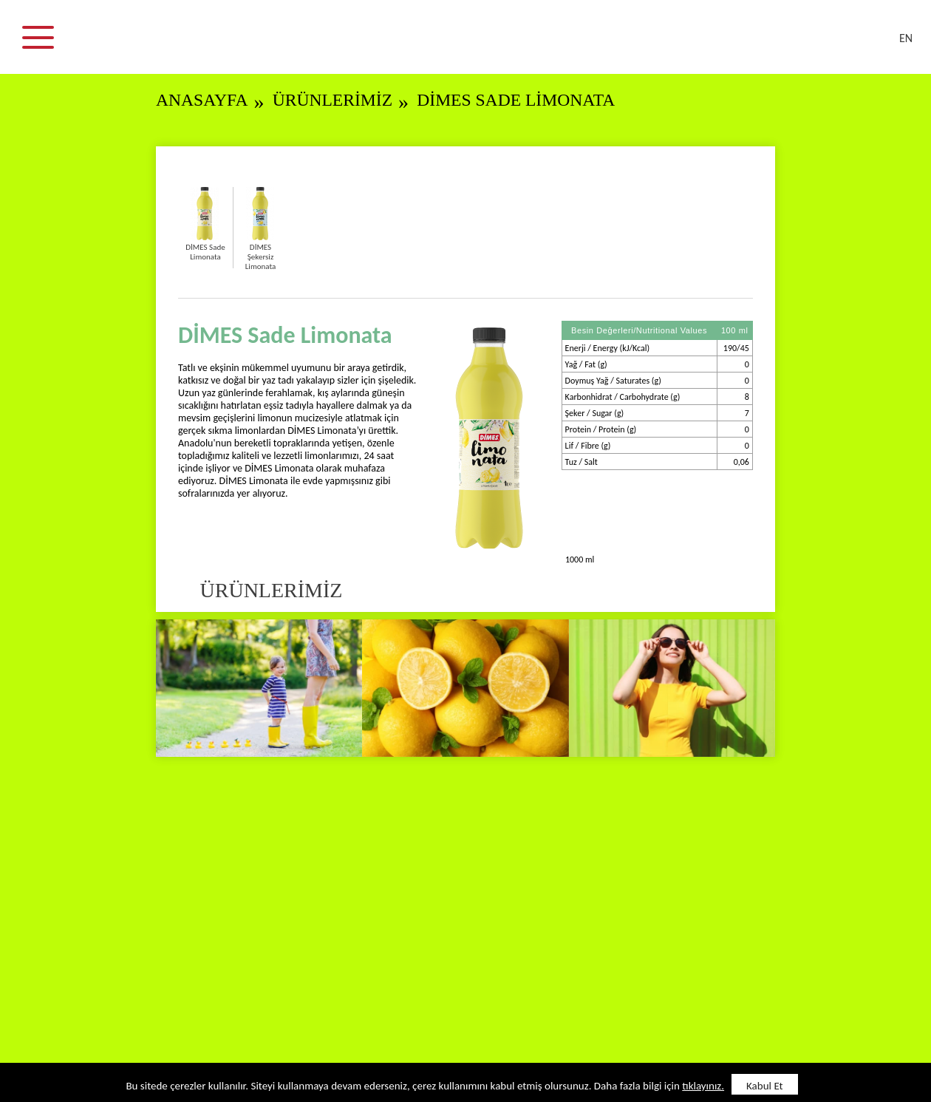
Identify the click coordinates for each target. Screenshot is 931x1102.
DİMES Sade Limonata (535, 100)
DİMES (474, 44)
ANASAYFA (204, 100)
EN (906, 38)
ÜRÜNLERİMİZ (341, 100)
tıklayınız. (703, 1085)
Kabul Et (764, 1085)
